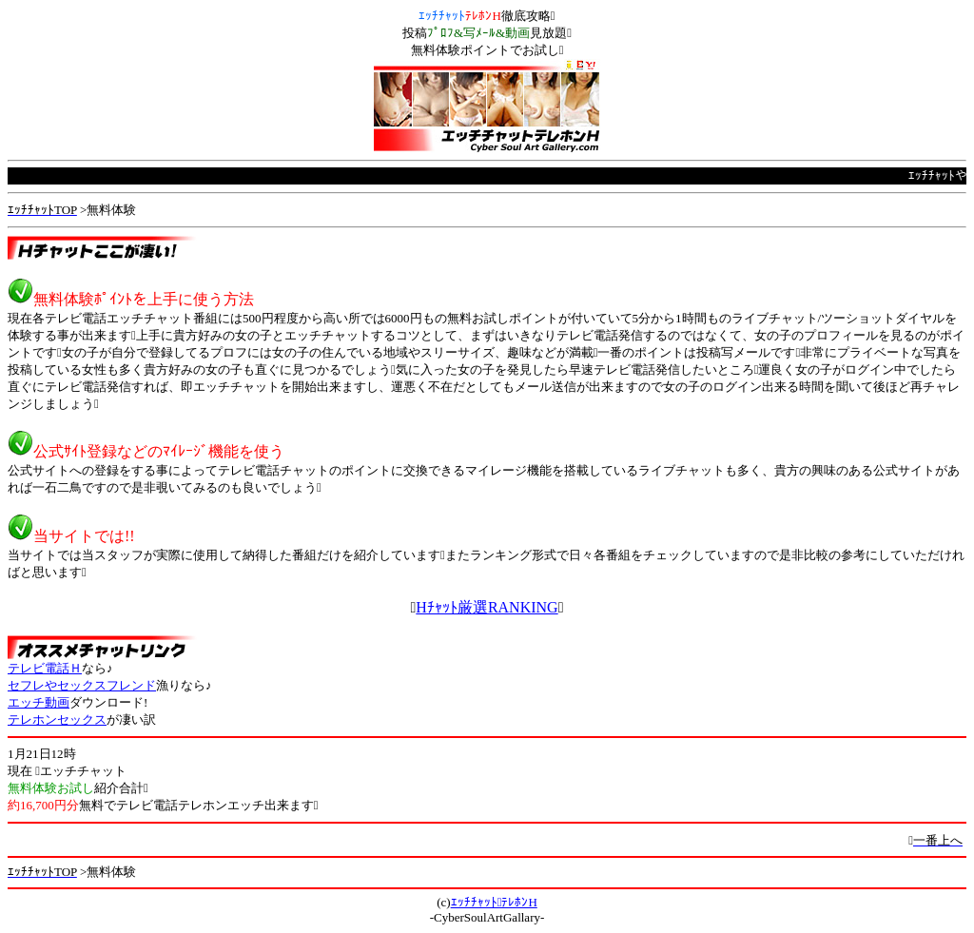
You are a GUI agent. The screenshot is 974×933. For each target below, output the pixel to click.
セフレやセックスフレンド (82, 685)
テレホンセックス (57, 719)
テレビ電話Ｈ (45, 668)
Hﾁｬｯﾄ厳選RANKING (486, 607)
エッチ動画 (38, 702)
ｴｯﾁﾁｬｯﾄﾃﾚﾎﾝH (494, 902)
